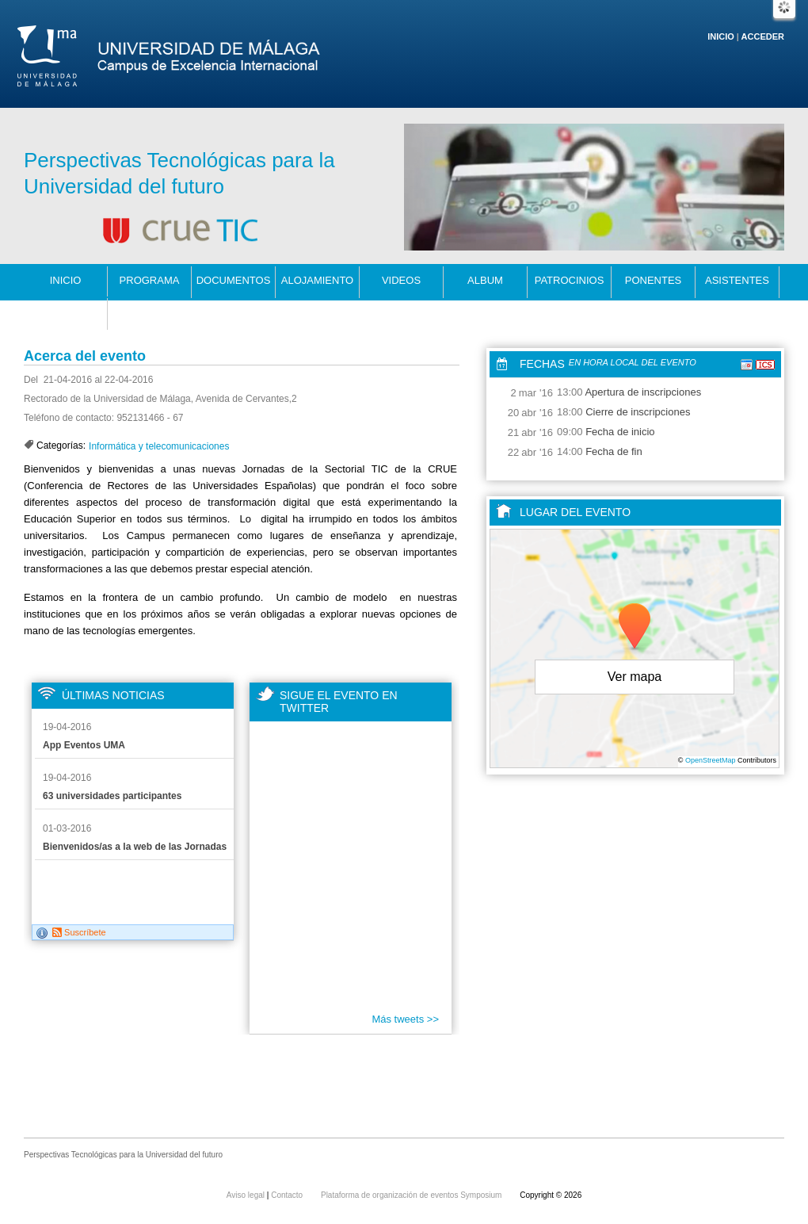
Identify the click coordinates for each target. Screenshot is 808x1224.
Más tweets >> (405, 1019)
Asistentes (737, 280)
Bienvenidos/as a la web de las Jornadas (135, 846)
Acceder (762, 36)
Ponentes (653, 280)
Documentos (233, 280)
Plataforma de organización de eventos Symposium (412, 1195)
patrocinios (569, 280)
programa (150, 280)
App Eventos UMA (84, 745)
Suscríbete (79, 932)
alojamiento (317, 280)
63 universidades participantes (112, 795)
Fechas (542, 364)
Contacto (65, 312)
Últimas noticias (113, 695)
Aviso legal (247, 1195)
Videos (401, 280)
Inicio (720, 36)
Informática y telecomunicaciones (159, 446)
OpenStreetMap (710, 760)
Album (485, 280)
